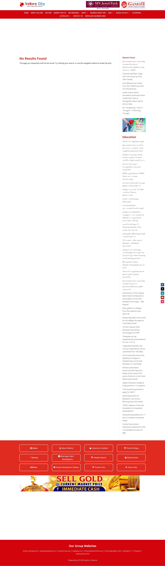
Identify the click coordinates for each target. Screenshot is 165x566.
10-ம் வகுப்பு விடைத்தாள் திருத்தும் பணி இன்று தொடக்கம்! (132, 243)
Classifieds (136, 13)
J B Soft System (84, 560)
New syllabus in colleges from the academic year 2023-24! (132, 311)
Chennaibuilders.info (113, 551)
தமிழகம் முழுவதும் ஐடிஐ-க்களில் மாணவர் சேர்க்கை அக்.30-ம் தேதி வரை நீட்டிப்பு (133, 157)
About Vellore (37, 13)
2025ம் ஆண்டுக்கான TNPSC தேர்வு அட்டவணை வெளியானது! (133, 176)
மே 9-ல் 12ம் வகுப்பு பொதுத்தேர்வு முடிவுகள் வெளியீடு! (131, 167)
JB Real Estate (122, 13)
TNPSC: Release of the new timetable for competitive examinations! (133, 408)
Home (26, 13)
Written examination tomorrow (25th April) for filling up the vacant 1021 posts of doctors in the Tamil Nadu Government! (133, 373)
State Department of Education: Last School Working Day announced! (132, 399)
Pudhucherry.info (82, 554)
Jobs (110, 13)
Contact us (78, 16)
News (84, 13)
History (48, 13)
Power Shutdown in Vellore (67, 467)
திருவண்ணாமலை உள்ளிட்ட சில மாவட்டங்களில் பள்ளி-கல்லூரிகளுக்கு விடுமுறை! (133, 148)
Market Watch (60, 13)
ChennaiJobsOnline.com (93, 551)
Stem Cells (132, 467)
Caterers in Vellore (100, 448)
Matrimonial (73, 13)
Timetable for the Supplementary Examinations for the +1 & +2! (134, 339)
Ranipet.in (127, 551)
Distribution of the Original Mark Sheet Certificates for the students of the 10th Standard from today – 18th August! (133, 299)
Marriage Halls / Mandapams (67, 457)
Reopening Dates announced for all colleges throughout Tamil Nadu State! (133, 320)
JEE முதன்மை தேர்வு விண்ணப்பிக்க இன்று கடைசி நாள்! (133, 265)
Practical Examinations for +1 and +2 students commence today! (133, 418)
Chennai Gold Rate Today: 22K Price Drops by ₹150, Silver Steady (132, 77)
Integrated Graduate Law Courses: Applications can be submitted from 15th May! (133, 349)
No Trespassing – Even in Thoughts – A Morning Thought (132, 111)
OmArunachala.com (30, 551)
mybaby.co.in (77, 551)
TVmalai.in (137, 551)
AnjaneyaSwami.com (48, 551)
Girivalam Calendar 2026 (95, 16)
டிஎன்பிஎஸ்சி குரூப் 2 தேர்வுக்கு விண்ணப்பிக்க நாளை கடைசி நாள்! (131, 227)
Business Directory (98, 13)
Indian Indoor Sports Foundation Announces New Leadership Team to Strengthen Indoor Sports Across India (133, 98)
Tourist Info (100, 467)
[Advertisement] (82, 34)
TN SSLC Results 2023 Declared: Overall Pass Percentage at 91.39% (131, 330)
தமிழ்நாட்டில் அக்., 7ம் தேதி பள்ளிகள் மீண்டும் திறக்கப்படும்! (132, 192)
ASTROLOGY (64, 16)
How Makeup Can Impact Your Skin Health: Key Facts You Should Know (133, 86)
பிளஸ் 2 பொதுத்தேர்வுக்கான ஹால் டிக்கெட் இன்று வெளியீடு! (133, 274)
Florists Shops (132, 448)
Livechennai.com (64, 551)
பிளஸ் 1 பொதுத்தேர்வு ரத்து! (133, 141)
